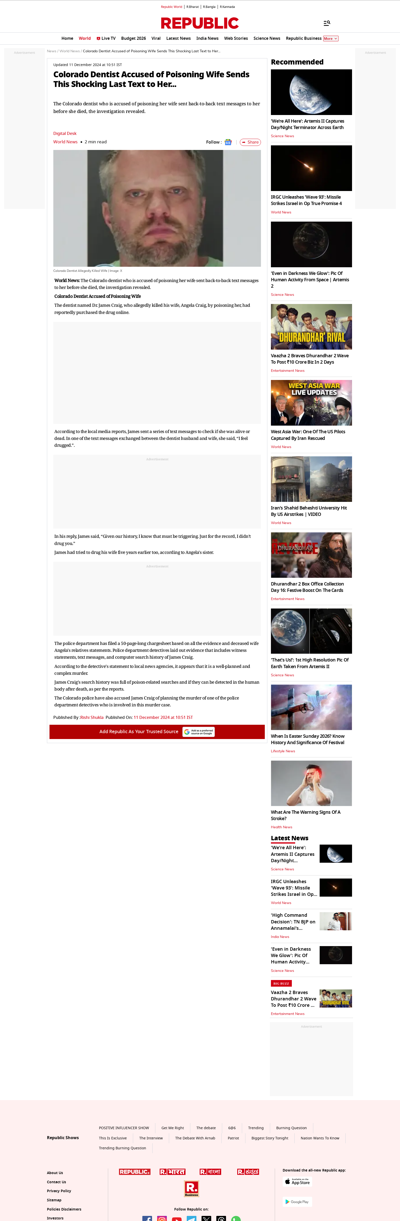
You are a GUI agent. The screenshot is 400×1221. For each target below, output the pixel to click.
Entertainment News (288, 371)
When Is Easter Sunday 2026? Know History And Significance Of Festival (307, 739)
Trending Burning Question (122, 1148)
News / (52, 51)
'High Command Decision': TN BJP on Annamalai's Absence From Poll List (293, 928)
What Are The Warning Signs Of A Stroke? (306, 815)
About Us (55, 1173)
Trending (256, 1128)
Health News (281, 827)
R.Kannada (227, 7)
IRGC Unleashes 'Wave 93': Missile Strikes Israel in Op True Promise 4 (306, 200)
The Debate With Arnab (195, 1138)
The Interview (151, 1138)
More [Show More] (331, 38)
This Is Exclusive (113, 1138)
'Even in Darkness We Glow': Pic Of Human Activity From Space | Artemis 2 (310, 279)
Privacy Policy (59, 1191)
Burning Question (291, 1128)
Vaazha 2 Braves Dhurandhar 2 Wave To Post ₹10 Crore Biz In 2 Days (309, 358)
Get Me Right (172, 1128)
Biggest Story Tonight (270, 1138)
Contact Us (56, 1182)
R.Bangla (209, 7)
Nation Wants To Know (320, 1138)
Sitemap (54, 1200)
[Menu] (324, 23)
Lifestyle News (283, 751)
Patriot (233, 1138)
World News (65, 142)
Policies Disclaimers (64, 1209)
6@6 (232, 1128)
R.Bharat (192, 7)
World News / (70, 51)
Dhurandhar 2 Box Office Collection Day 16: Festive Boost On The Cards (307, 587)
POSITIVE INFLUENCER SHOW (124, 1128)
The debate (206, 1128)
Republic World (171, 7)
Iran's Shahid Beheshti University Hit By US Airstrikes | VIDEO (309, 511)
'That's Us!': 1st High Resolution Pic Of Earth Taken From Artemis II (309, 663)
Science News (282, 136)
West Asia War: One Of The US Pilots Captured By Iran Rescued (308, 434)
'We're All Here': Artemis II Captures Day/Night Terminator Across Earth (307, 124)
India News (280, 937)
